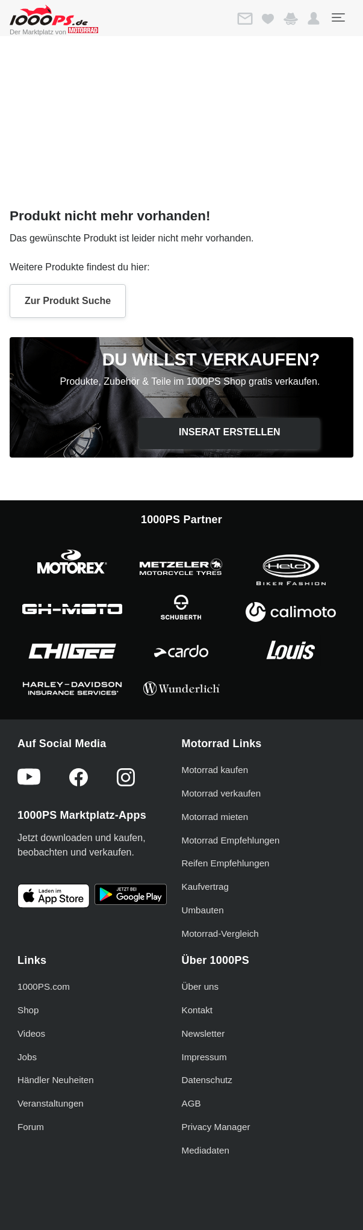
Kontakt (197, 1010)
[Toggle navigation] (337, 17)
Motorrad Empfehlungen (231, 840)
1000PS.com (43, 986)
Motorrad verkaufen (221, 793)
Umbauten (203, 910)
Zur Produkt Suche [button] (68, 301)
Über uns (200, 986)
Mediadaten (205, 1150)
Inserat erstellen (230, 432)
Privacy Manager (216, 1127)
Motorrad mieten (215, 817)
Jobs (27, 1057)
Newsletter (203, 1033)
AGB (191, 1103)
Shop (28, 1010)
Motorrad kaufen (215, 770)
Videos (31, 1033)
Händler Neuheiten (55, 1080)
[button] (314, 19)
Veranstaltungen (50, 1103)
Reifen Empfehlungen (226, 863)
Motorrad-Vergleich (220, 933)
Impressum (204, 1057)
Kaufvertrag (205, 886)
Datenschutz (207, 1080)
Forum (30, 1127)
